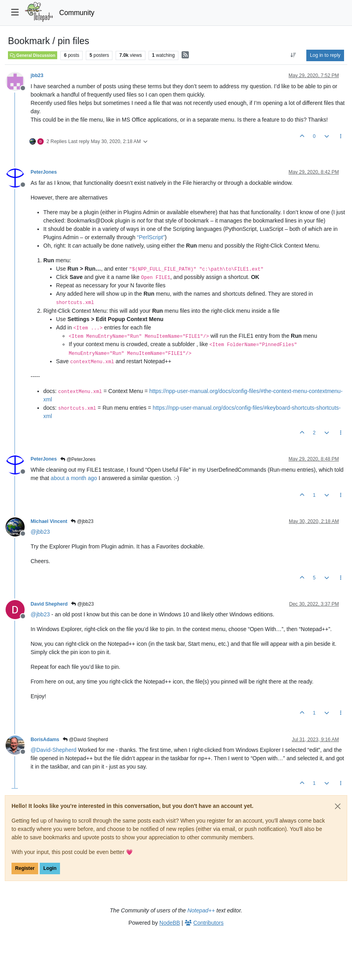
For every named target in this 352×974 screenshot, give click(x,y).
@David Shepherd (85, 739)
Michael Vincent (49, 521)
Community (77, 13)
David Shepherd (49, 604)
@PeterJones (77, 459)
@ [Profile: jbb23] (40, 532)
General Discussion (32, 55)
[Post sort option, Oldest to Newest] (293, 55)
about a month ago (74, 478)
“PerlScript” (151, 237)
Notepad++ (201, 910)
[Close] (338, 806)
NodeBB (169, 923)
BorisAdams (45, 739)
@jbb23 (82, 521)
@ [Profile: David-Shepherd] (53, 750)
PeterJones (44, 172)
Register (25, 868)
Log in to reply (325, 55)
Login (49, 868)
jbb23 (37, 75)
